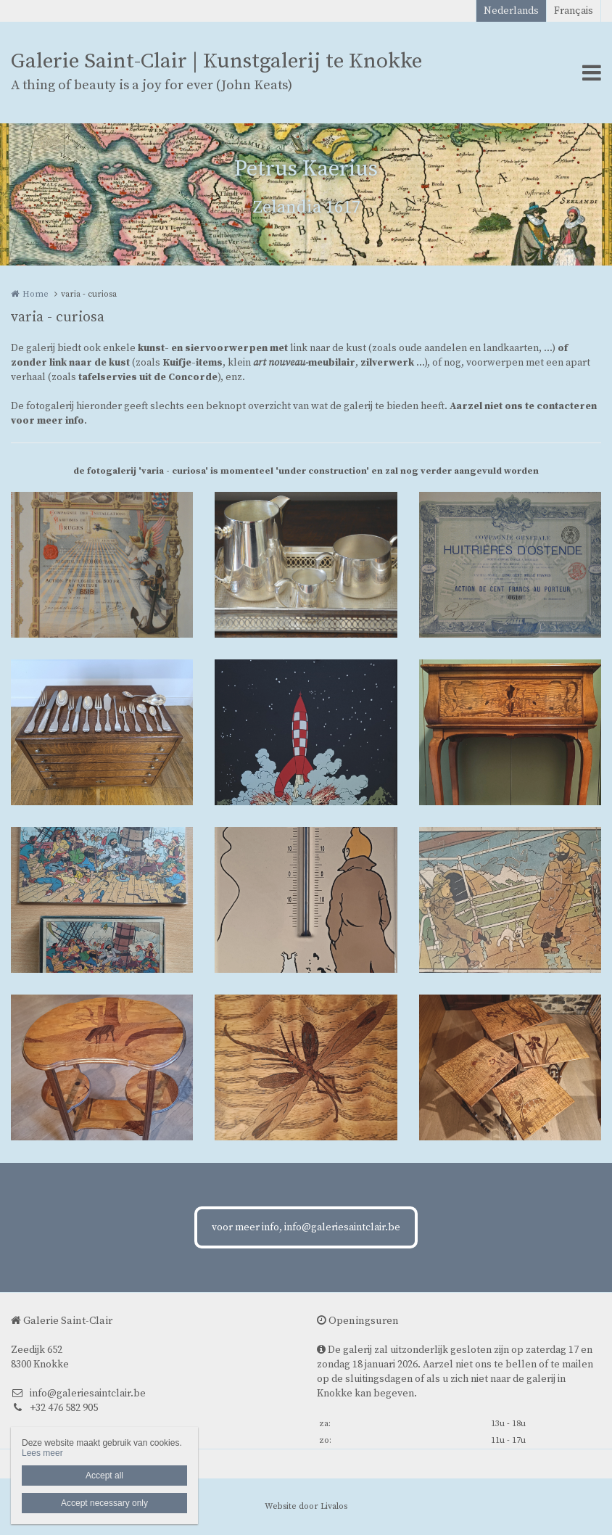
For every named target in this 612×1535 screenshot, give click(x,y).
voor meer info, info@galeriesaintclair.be (306, 1227)
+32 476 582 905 (54, 1408)
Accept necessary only (104, 1503)
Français (573, 10)
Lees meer (42, 1453)
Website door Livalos (306, 1506)
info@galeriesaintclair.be (78, 1393)
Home (35, 294)
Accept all (104, 1475)
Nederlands (511, 10)
